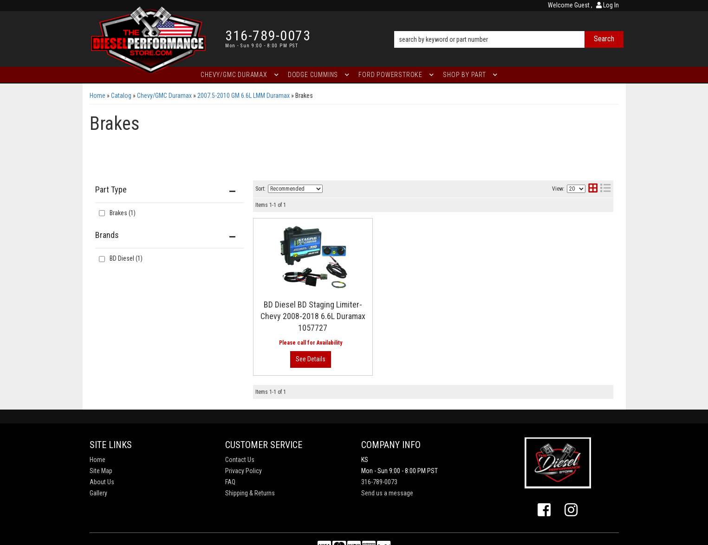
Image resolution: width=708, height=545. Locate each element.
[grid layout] (593, 189)
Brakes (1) (123, 213)
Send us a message (387, 493)
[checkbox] (102, 259)
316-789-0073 (379, 482)
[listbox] (295, 189)
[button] (508, 26)
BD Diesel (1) (126, 258)
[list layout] (605, 189)
